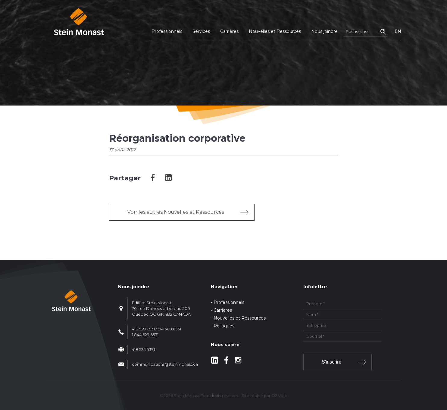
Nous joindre (324, 31)
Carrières (229, 31)
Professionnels (167, 31)
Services (201, 31)
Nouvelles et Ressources (275, 31)
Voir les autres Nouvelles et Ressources (175, 212)
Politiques (224, 326)
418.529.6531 (143, 328)
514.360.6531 (169, 328)
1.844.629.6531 (145, 334)
